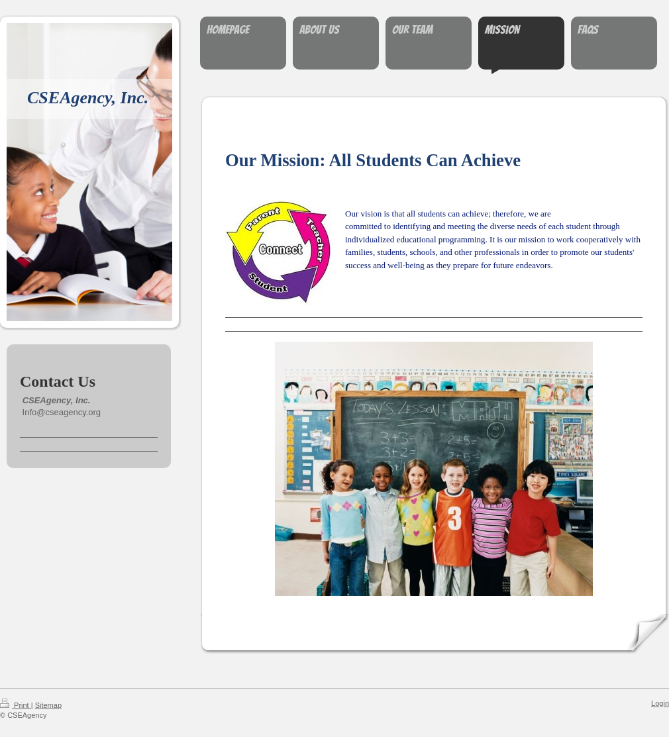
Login (660, 703)
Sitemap (48, 705)
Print (15, 705)
